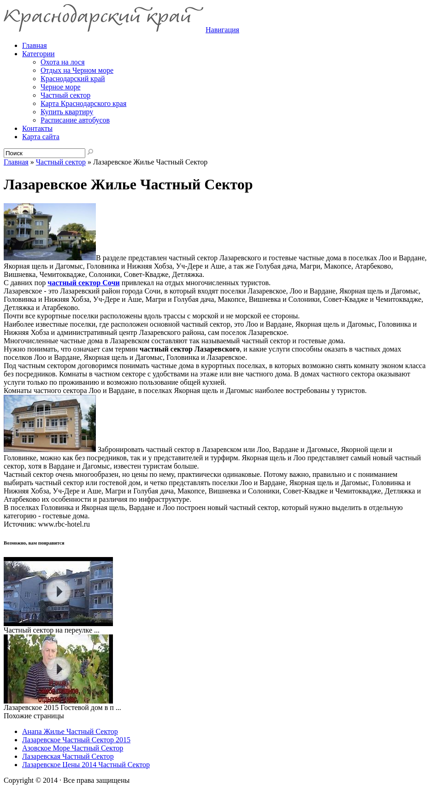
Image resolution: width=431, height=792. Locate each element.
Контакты (37, 128)
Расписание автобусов (75, 120)
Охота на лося (63, 62)
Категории (38, 54)
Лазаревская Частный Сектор (68, 756)
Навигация (222, 30)
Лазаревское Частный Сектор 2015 (76, 740)
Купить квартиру (67, 112)
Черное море (61, 87)
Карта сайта (40, 137)
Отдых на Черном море (77, 70)
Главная (16, 162)
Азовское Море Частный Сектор (72, 748)
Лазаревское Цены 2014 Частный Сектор (86, 765)
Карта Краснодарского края (83, 103)
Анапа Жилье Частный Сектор (70, 731)
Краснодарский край (73, 78)
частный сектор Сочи (83, 283)
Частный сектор (65, 95)
